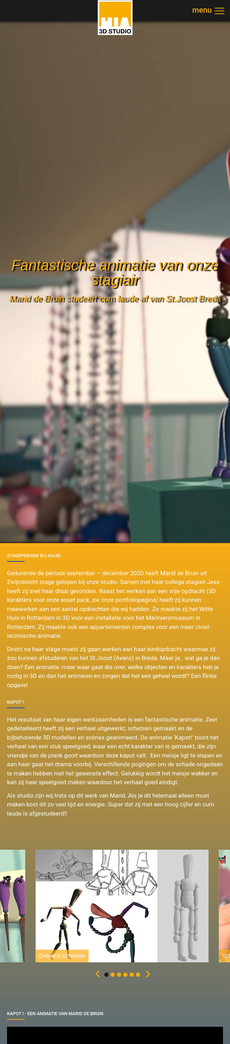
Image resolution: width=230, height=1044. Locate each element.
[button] (96, 974)
